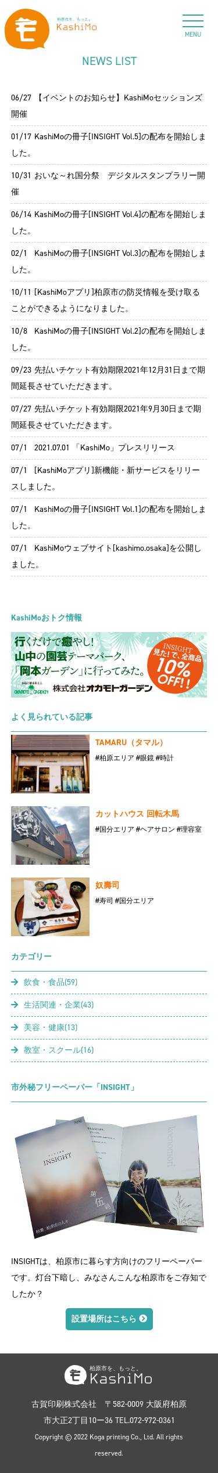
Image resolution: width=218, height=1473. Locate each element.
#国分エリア (114, 829)
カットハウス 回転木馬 (137, 813)
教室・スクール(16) (52, 1050)
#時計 (165, 758)
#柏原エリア (114, 758)
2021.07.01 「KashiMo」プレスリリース (104, 447)
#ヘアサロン (155, 829)
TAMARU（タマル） (131, 742)
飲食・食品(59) (44, 982)
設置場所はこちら (109, 1318)
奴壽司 (107, 885)
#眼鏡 (145, 758)
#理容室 (189, 829)
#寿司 (104, 900)
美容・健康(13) (44, 1027)
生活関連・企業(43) (52, 1004)
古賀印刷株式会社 (64, 1404)
